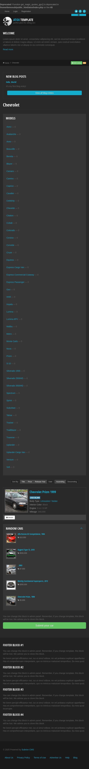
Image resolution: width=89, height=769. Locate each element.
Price (30, 482)
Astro (8, 127)
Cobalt (9, 223)
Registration (26, 11)
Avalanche (11, 134)
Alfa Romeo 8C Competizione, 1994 (31, 534)
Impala (9, 304)
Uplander (10, 445)
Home (7, 11)
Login (15, 11)
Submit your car (45, 625)
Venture (10, 459)
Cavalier (10, 193)
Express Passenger (15, 282)
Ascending (60, 482)
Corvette (10, 245)
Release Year (40, 482)
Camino (10, 178)
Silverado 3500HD (14, 385)
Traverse (10, 437)
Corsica (9, 238)
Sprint (9, 400)
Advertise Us (55, 757)
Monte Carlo (12, 341)
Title (23, 482)
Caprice (10, 186)
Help (67, 757)
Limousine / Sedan (49, 501)
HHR (8, 297)
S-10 (8, 363)
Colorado (10, 230)
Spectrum (10, 393)
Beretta (9, 156)
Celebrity (10, 201)
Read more (8, 49)
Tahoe (9, 415)
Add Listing (76, 63)
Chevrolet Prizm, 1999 (26, 596)
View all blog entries (44, 93)
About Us (9, 757)
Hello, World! (11, 82)
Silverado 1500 (13, 371)
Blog (75, 757)
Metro (9, 334)
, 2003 (20, 565)
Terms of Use (40, 757)
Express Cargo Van (15, 267)
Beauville (10, 149)
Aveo (8, 141)
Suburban (10, 408)
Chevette (10, 208)
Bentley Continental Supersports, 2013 (33, 581)
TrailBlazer (11, 430)
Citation (9, 215)
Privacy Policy (23, 757)
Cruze (9, 252)
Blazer (9, 164)
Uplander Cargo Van (15, 452)
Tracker (9, 422)
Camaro (10, 171)
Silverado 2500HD (14, 378)
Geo (8, 289)
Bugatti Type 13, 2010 (26, 549)
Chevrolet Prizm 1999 (43, 492)
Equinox (10, 260)
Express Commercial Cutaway (20, 275)
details (9, 517)
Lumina (9, 312)
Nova (8, 349)
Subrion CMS (28, 749)
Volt (8, 467)
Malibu (9, 326)
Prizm (9, 356)
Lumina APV (12, 319)
